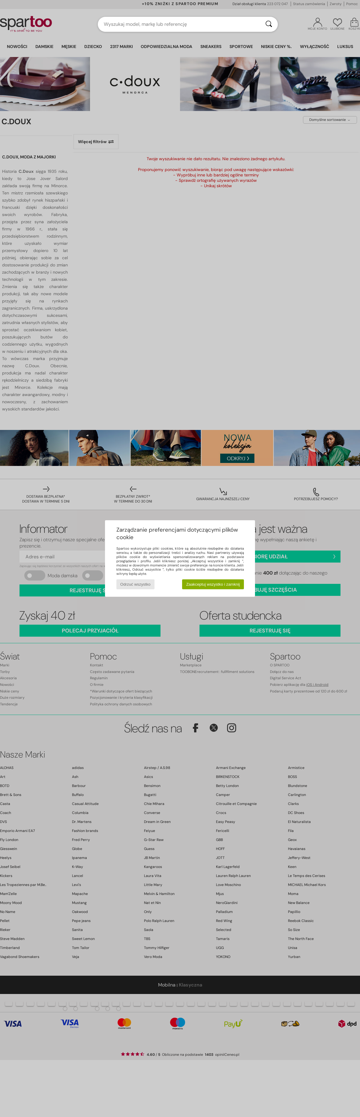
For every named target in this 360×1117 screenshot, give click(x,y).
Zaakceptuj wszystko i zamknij (213, 584)
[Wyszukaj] (269, 24)
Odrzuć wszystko (135, 584)
